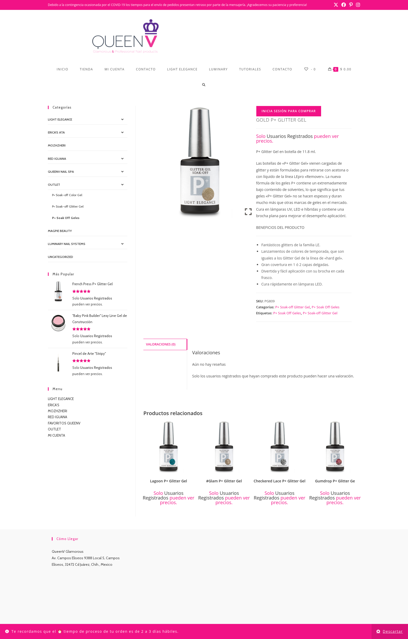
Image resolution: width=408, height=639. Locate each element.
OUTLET (54, 185)
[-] (310, 69)
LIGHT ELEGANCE (61, 399)
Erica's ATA (56, 132)
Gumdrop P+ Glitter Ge (335, 480)
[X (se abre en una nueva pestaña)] (336, 5)
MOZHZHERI (57, 145)
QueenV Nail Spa (61, 172)
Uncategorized (60, 257)
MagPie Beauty (60, 231)
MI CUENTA (56, 435)
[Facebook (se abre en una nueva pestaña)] (344, 5)
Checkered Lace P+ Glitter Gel (279, 480)
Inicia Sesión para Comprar (289, 111)
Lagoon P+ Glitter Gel (168, 480)
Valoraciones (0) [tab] (160, 344)
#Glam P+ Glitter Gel (224, 480)
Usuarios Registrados (290, 136)
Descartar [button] (393, 631)
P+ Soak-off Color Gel (67, 195)
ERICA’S (53, 405)
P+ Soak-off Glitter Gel (292, 307)
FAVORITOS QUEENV (64, 423)
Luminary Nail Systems (66, 244)
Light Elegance (60, 119)
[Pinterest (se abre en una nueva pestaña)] (351, 5)
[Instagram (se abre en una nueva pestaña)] (357, 5)
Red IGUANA (57, 159)
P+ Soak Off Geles (326, 307)
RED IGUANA (57, 417)
